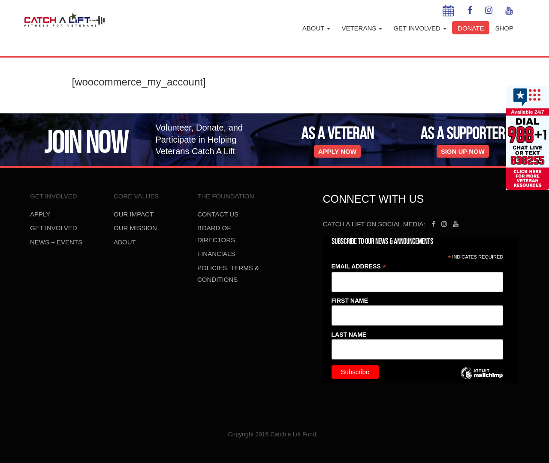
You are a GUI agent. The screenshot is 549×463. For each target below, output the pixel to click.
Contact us (217, 214)
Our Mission (135, 228)
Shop (504, 28)
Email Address (359, 266)
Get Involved (419, 28)
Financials (216, 253)
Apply (40, 214)
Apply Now (337, 151)
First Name (350, 300)
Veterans (361, 28)
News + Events (56, 242)
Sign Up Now (463, 151)
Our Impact (134, 214)
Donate (471, 28)
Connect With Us (373, 199)
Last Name (349, 334)
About (316, 28)
